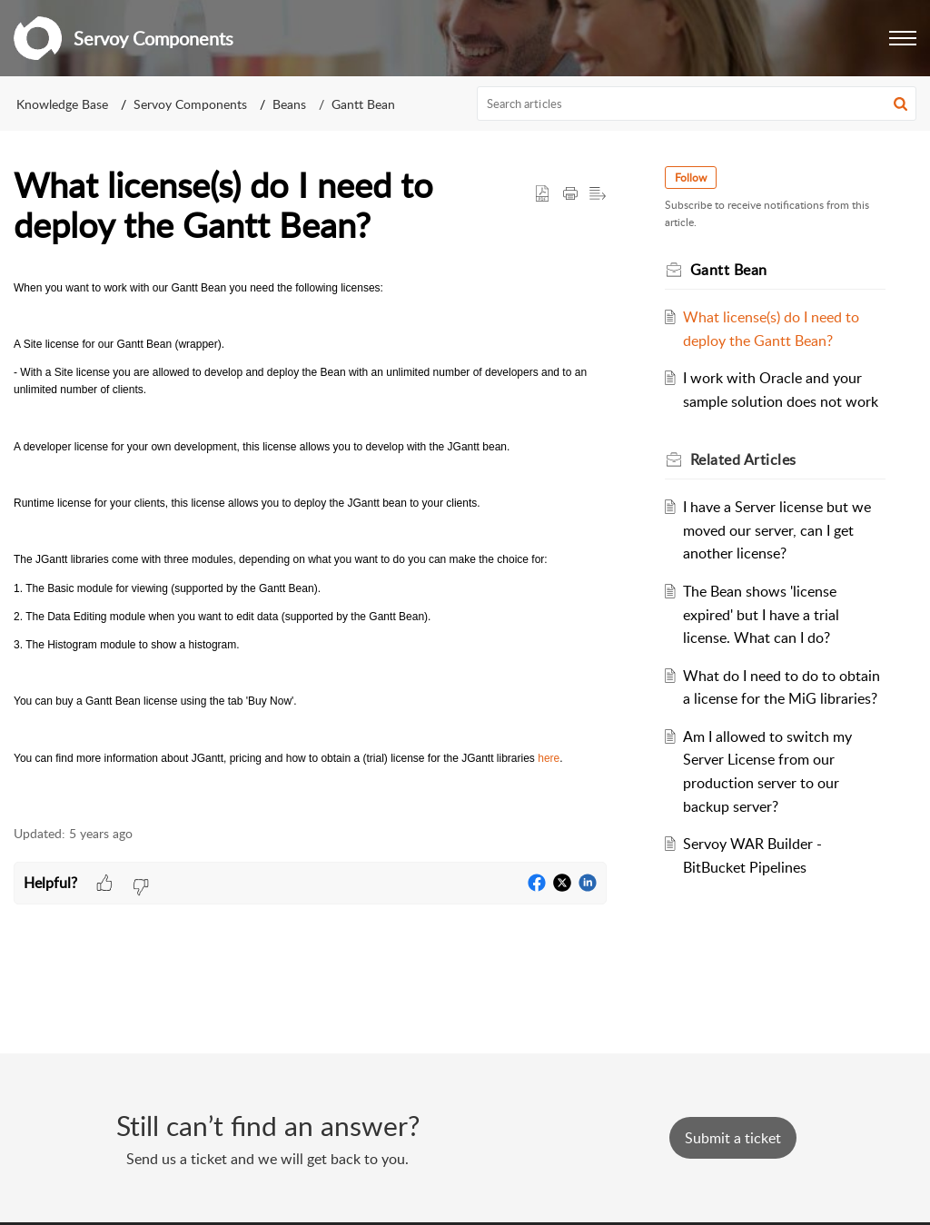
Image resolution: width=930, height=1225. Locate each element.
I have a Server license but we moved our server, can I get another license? (777, 530)
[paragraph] (310, 542)
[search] (697, 103)
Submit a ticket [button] (733, 1138)
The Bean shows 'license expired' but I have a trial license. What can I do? (761, 614)
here (548, 758)
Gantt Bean (363, 104)
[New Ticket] (732, 1138)
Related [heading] (743, 459)
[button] (902, 38)
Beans (289, 104)
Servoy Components (190, 104)
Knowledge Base (62, 104)
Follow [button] (691, 177)
